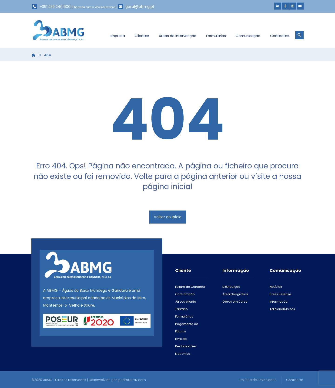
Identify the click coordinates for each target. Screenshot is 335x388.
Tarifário (181, 309)
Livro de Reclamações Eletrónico (186, 346)
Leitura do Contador (190, 286)
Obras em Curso (235, 301)
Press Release (280, 294)
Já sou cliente (185, 301)
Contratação (185, 294)
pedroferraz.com (132, 380)
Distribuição (231, 286)
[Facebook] (285, 6)
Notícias (276, 286)
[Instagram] (292, 6)
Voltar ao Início (167, 217)
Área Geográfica (235, 294)
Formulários (184, 316)
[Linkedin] (277, 6)
